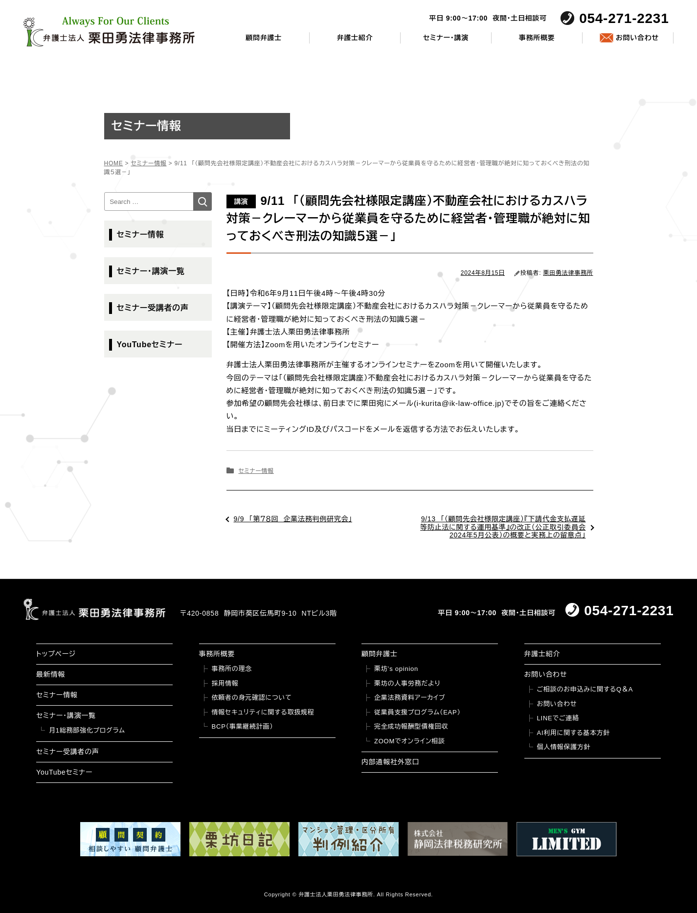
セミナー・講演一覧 (151, 271)
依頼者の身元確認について (252, 697)
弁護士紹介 (355, 38)
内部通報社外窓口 (390, 762)
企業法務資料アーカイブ (410, 697)
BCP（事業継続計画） (242, 726)
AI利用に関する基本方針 (573, 732)
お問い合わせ (637, 38)
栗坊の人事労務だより (407, 683)
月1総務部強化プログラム (87, 730)
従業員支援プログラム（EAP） (417, 712)
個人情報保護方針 (564, 747)
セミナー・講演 (446, 38)
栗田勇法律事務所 (568, 272)
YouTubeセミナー (150, 344)
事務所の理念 (232, 668)
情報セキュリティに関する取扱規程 (263, 712)
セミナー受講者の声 (153, 308)
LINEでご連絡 (558, 718)
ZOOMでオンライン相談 (409, 741)
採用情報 (225, 683)
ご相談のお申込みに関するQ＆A (585, 689)
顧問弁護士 (264, 38)
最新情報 (50, 674)
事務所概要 (537, 38)
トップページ (56, 654)
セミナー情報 (255, 471)
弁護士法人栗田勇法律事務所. (336, 894)
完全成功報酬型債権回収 (411, 726)
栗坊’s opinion (396, 668)
